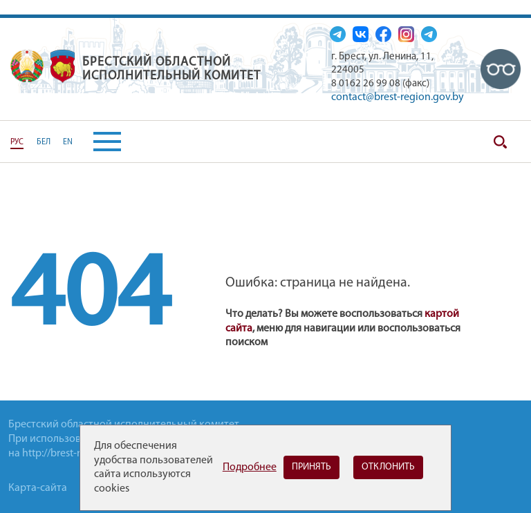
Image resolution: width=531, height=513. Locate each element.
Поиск (500, 141)
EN (68, 142)
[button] (96, 141)
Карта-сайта (37, 488)
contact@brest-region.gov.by (397, 97)
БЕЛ (43, 142)
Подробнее (250, 467)
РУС (17, 142)
